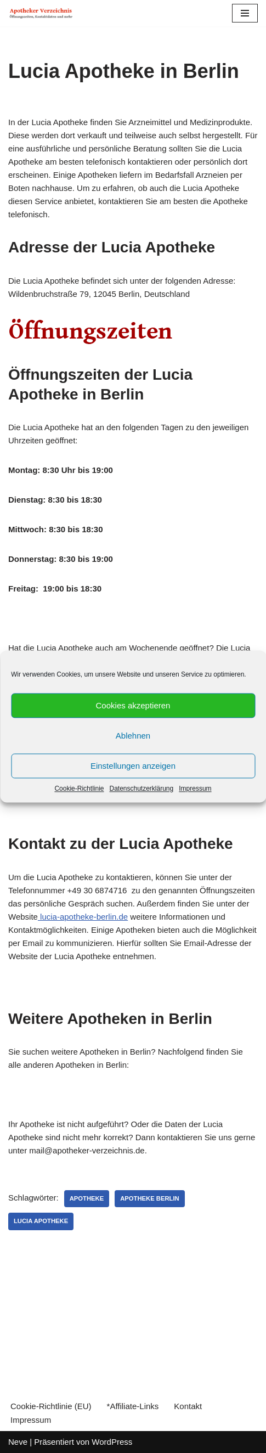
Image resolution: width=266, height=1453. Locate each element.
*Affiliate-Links (133, 1406)
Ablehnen (133, 735)
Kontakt (188, 1406)
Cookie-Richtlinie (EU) (51, 1406)
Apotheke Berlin (149, 1198)
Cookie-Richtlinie (79, 788)
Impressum (195, 788)
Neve (17, 1441)
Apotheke (87, 1198)
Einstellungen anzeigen (133, 765)
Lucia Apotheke (41, 1221)
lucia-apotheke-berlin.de (83, 916)
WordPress (112, 1441)
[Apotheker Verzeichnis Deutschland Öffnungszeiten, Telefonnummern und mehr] (41, 13)
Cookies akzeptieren (133, 705)
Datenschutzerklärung (141, 788)
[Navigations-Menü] (245, 13)
